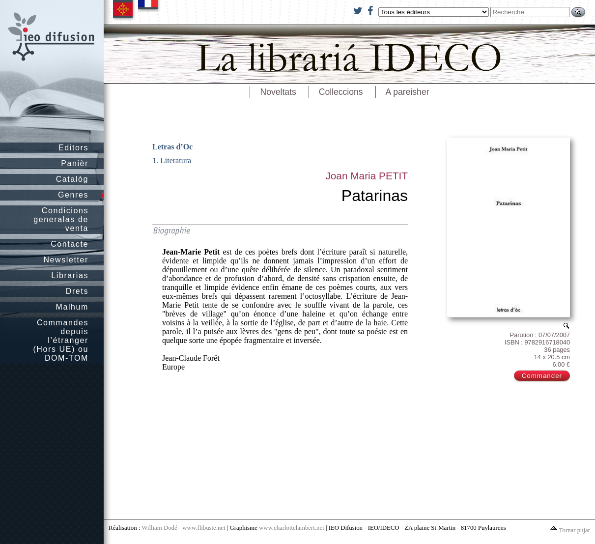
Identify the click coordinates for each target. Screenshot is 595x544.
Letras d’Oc (172, 147)
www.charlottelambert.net (291, 527)
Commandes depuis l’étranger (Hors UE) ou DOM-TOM (60, 340)
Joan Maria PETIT (366, 175)
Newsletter (65, 260)
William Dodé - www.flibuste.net (183, 527)
